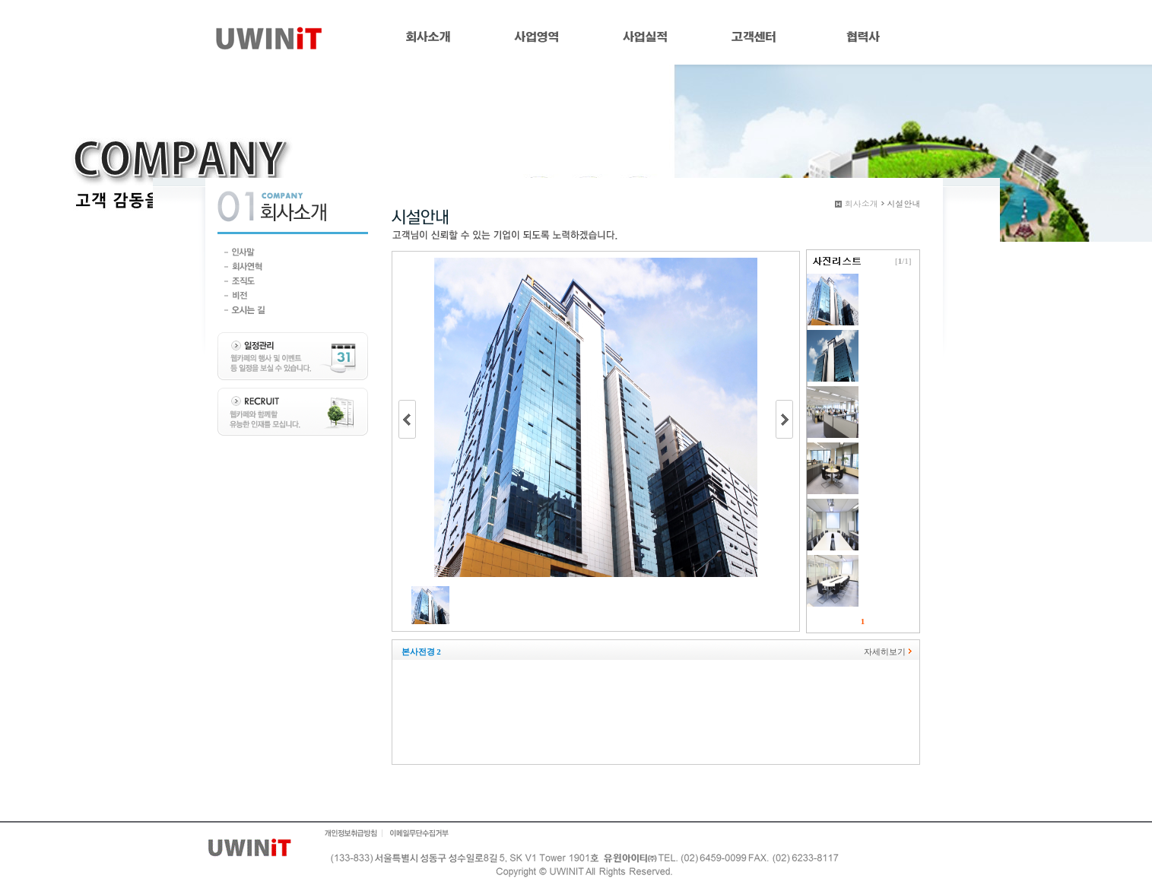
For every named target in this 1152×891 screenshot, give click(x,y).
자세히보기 (885, 651)
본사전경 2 (421, 651)
